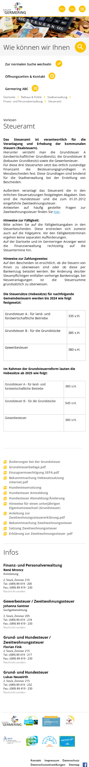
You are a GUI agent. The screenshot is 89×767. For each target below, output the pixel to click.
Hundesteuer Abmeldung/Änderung (37, 498)
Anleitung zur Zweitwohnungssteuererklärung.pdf (37, 515)
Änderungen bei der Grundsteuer (34, 462)
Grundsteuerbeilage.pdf (27, 467)
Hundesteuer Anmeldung (28, 493)
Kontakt (36, 760)
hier (57, 212)
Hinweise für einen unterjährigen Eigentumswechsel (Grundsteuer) (34, 505)
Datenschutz (70, 760)
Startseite (9, 97)
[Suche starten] (80, 47)
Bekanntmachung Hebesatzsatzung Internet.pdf (36, 480)
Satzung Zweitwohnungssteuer (33, 528)
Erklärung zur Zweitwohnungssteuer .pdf (40, 533)
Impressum (51, 760)
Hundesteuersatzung (25, 487)
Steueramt (54, 101)
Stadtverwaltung (57, 97)
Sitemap (74, 765)
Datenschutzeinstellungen (48, 765)
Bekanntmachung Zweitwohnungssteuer (40, 523)
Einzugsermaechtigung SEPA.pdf (34, 472)
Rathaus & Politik (31, 97)
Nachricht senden (14, 591)
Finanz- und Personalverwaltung (22, 101)
